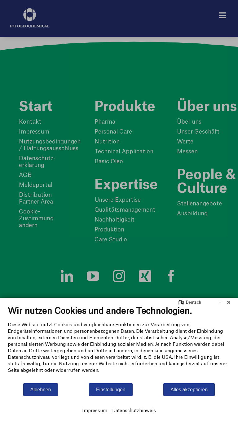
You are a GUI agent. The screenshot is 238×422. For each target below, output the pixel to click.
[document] (119, 344)
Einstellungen (111, 389)
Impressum (94, 411)
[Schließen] (228, 302)
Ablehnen (40, 389)
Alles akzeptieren (189, 389)
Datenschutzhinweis (134, 411)
